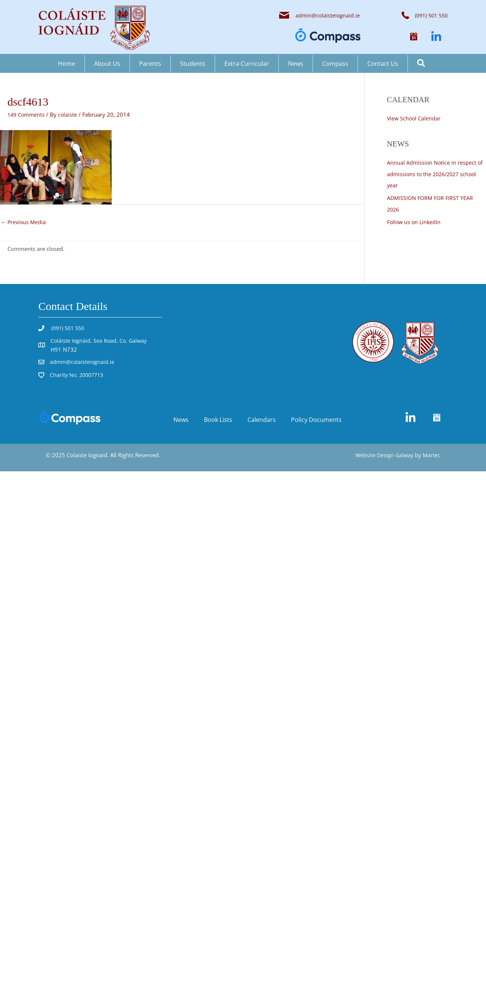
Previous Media (24, 222)
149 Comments (27, 114)
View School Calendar (414, 118)
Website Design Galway (383, 455)
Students (192, 63)
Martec (431, 455)
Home (66, 63)
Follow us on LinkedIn (415, 221)
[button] (414, 37)
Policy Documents (316, 420)
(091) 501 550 (68, 328)
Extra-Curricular (246, 63)
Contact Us (382, 63)
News (295, 63)
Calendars (261, 420)
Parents (150, 63)
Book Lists (218, 420)
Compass (335, 63)
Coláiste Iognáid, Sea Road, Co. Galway (100, 341)
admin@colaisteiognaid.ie (327, 15)
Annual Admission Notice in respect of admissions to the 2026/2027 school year (435, 173)
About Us (107, 63)
